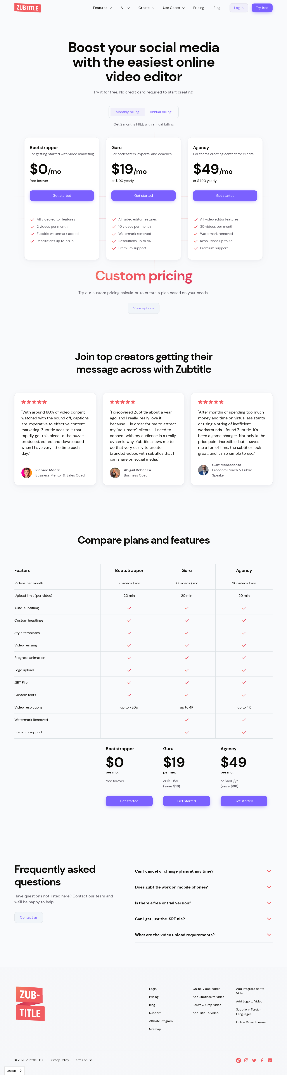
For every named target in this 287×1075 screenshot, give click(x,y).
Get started (62, 195)
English (11, 1071)
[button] (103, 7)
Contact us (29, 917)
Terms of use (83, 1060)
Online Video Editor (206, 989)
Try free (262, 8)
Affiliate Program (161, 1021)
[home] (27, 8)
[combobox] (14, 1071)
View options (143, 308)
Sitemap (155, 1029)
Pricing (198, 8)
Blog (216, 8)
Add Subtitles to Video (208, 997)
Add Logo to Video (249, 1001)
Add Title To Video (205, 1013)
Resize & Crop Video (207, 1005)
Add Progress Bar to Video (250, 991)
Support (155, 1013)
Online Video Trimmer (251, 1022)
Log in (239, 8)
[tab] (128, 112)
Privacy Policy (59, 1060)
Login (153, 989)
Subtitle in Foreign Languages (248, 1011)
